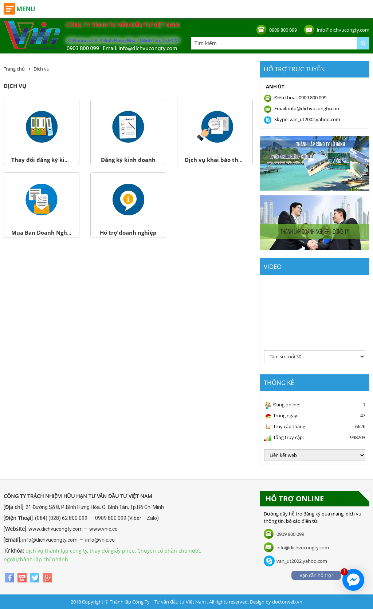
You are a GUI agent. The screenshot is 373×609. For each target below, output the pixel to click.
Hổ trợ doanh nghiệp (128, 232)
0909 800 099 (283, 30)
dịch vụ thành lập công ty (56, 550)
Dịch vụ (42, 68)
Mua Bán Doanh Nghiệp (43, 232)
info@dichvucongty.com (343, 30)
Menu (25, 9)
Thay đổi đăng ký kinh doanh (51, 159)
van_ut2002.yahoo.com (301, 561)
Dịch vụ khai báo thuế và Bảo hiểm (232, 159)
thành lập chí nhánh (43, 559)
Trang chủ (14, 68)
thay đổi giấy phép (112, 550)
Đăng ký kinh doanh (128, 159)
